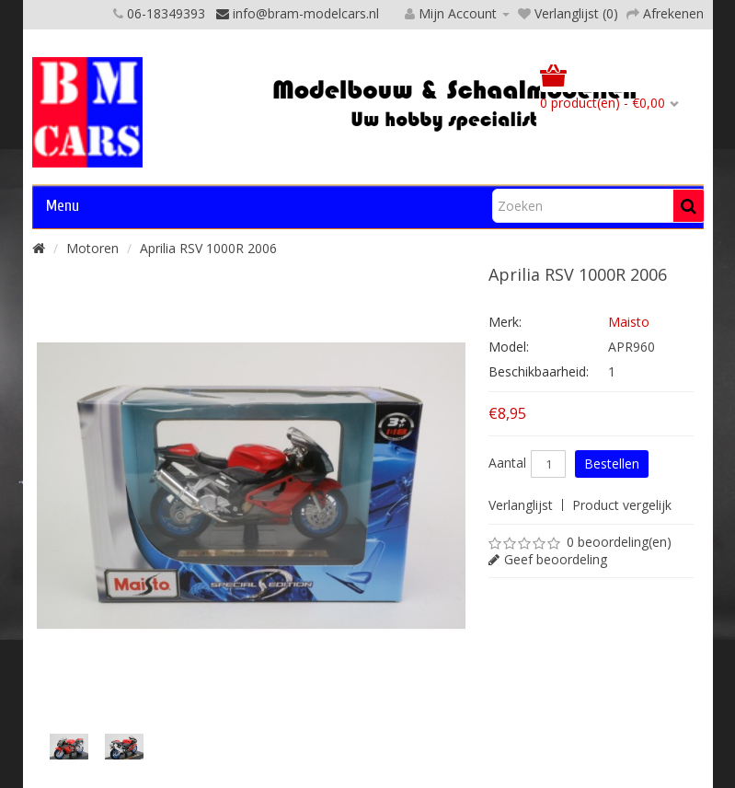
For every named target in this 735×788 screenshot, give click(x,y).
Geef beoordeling (555, 559)
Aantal (507, 463)
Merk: (505, 321)
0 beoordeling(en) (619, 541)
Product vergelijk (622, 505)
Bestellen (611, 463)
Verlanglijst (520, 505)
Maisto (628, 321)
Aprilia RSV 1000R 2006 (208, 248)
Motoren (92, 248)
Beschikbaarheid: (538, 371)
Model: (508, 346)
